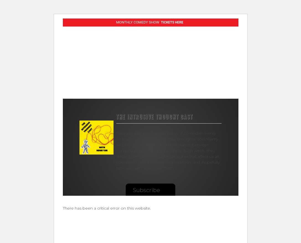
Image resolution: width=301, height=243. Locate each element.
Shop (206, 76)
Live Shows (97, 74)
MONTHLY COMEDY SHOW (149, 22)
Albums (151, 76)
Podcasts (181, 76)
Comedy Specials (70, 76)
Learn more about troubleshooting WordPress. (109, 220)
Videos (126, 76)
